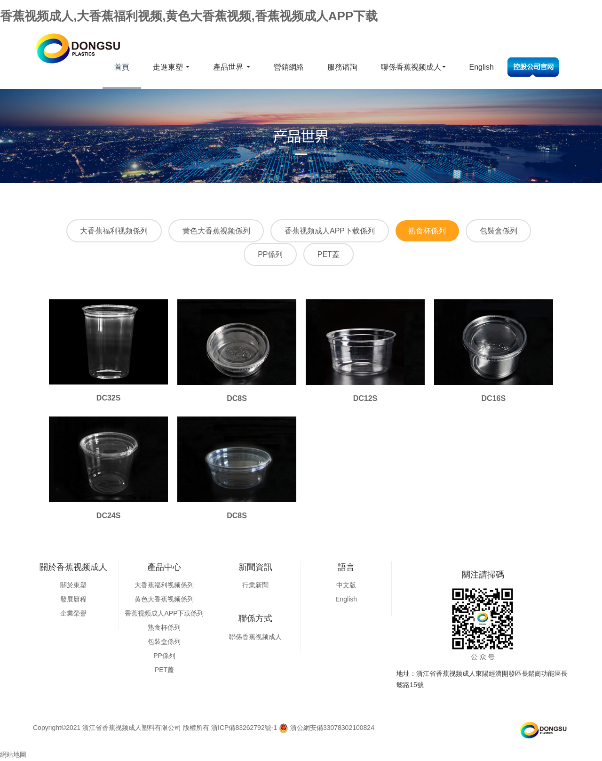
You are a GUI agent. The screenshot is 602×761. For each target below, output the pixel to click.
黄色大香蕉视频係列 (214, 231)
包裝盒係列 (503, 231)
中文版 (346, 586)
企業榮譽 (73, 614)
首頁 (121, 67)
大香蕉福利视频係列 (109, 231)
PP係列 (269, 255)
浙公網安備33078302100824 (326, 728)
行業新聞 (255, 586)
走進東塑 (171, 67)
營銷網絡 (289, 67)
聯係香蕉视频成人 (413, 67)
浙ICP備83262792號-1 (244, 728)
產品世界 (231, 67)
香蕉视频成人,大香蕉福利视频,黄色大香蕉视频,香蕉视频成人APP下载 (189, 16)
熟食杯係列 (429, 231)
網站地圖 (13, 755)
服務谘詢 (342, 67)
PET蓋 (329, 255)
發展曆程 (73, 600)
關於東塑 (73, 586)
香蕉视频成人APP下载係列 (330, 231)
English (481, 67)
